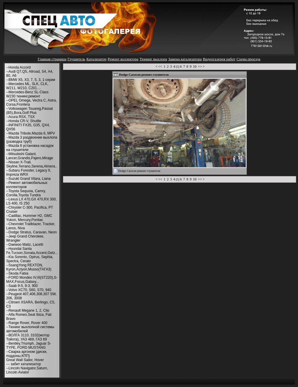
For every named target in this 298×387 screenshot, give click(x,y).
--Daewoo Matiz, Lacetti (24, 245)
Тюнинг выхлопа (153, 59)
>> (200, 66)
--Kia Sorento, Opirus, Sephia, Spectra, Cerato (29, 259)
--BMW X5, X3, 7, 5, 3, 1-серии (30, 80)
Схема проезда (248, 59)
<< (160, 66)
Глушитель (76, 59)
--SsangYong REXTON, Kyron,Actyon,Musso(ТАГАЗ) (28, 267)
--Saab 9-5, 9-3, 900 (22, 286)
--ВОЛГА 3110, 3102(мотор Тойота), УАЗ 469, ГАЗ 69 (27, 337)
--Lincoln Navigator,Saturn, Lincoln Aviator (27, 370)
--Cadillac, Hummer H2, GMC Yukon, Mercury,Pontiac (29, 218)
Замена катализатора (185, 59)
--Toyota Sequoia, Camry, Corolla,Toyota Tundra (26, 193)
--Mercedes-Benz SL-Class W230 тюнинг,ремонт (27, 94)
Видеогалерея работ (219, 59)
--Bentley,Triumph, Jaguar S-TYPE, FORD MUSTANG (28, 345)
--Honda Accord (18, 67)
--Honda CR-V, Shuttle (23, 121)
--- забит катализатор (23, 364)
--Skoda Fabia (17, 273)
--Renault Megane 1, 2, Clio (27, 310)
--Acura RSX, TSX (20, 117)
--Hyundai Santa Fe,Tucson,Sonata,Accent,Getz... (32, 251)
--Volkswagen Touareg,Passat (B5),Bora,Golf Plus (29, 111)
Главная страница (52, 59)
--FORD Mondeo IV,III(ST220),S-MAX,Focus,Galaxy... (31, 279)
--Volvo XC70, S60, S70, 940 (28, 290)
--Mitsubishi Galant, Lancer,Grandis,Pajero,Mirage (29, 156)
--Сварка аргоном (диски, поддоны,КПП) (26, 354)
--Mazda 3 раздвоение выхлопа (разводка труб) (31, 139)
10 (194, 66)
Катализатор (96, 59)
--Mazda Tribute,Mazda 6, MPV (30, 133)
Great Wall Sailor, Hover (25, 360)
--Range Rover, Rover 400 (26, 323)
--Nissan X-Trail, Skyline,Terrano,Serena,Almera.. (31, 164)
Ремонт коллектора (123, 59)
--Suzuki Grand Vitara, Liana (28, 179)
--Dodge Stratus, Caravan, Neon (31, 232)
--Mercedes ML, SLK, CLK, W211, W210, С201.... (27, 86)
